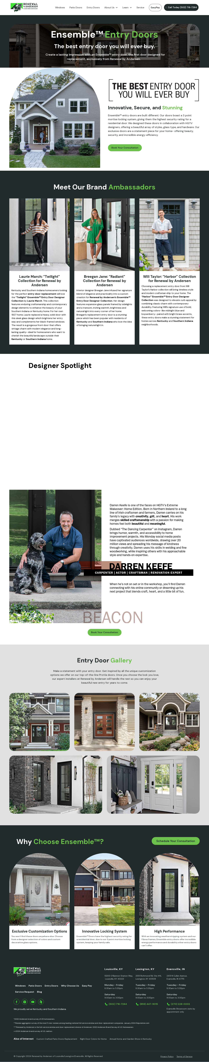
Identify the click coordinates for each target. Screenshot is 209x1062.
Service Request (24, 991)
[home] (24, 7)
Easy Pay (87, 985)
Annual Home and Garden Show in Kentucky (131, 1039)
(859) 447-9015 (149, 1004)
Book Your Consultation (124, 147)
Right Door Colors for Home (93, 1039)
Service (140, 7)
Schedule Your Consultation (175, 841)
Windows (60, 7)
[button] (111, 7)
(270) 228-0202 (180, 1004)
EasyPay (155, 7)
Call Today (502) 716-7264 (181, 7)
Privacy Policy (167, 1056)
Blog (39, 991)
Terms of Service (184, 1056)
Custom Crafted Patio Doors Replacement (56, 1039)
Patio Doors (76, 7)
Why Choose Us (70, 985)
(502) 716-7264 (118, 1004)
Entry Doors (93, 7)
